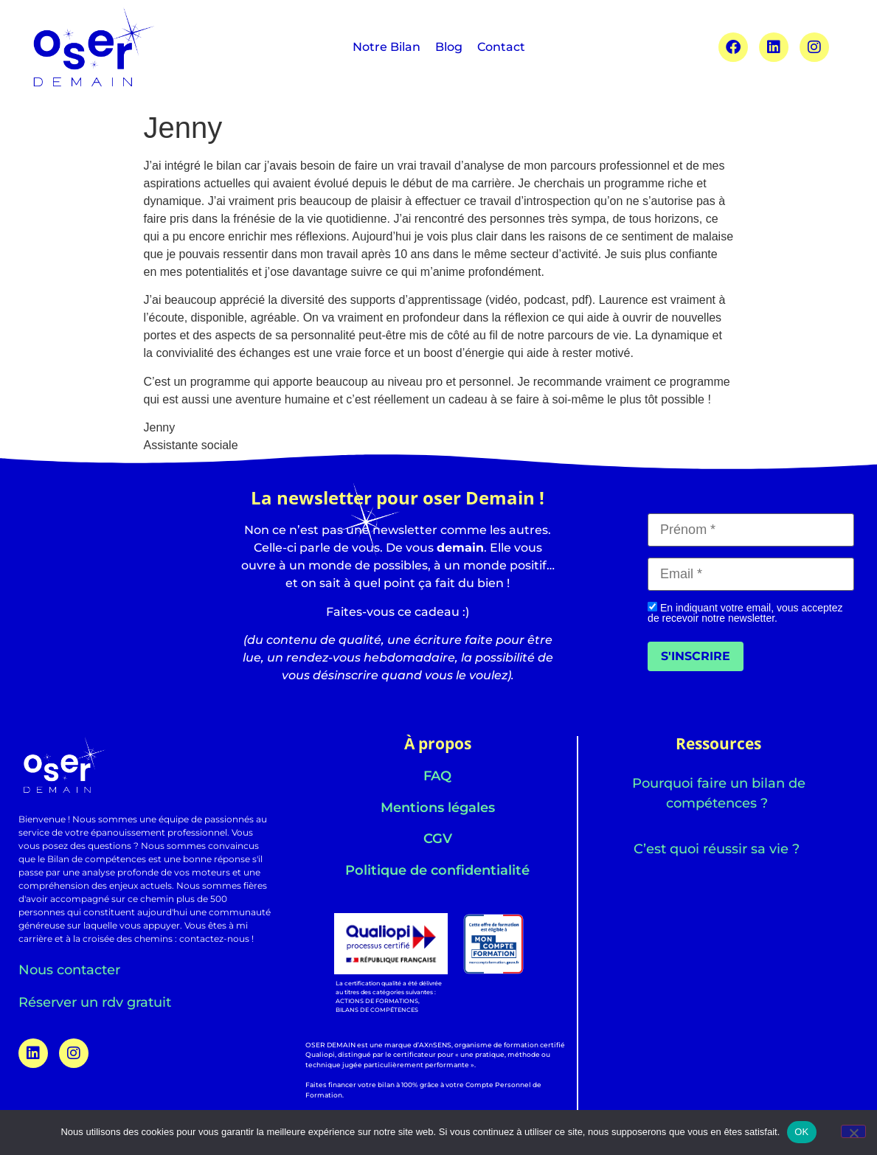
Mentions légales (438, 808)
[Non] (853, 1131)
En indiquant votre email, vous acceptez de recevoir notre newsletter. (745, 612)
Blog (448, 47)
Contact (501, 47)
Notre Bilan (386, 47)
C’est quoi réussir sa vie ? (718, 849)
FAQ (437, 776)
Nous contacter (69, 970)
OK (801, 1131)
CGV (437, 838)
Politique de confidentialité (437, 870)
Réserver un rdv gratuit (94, 1002)
